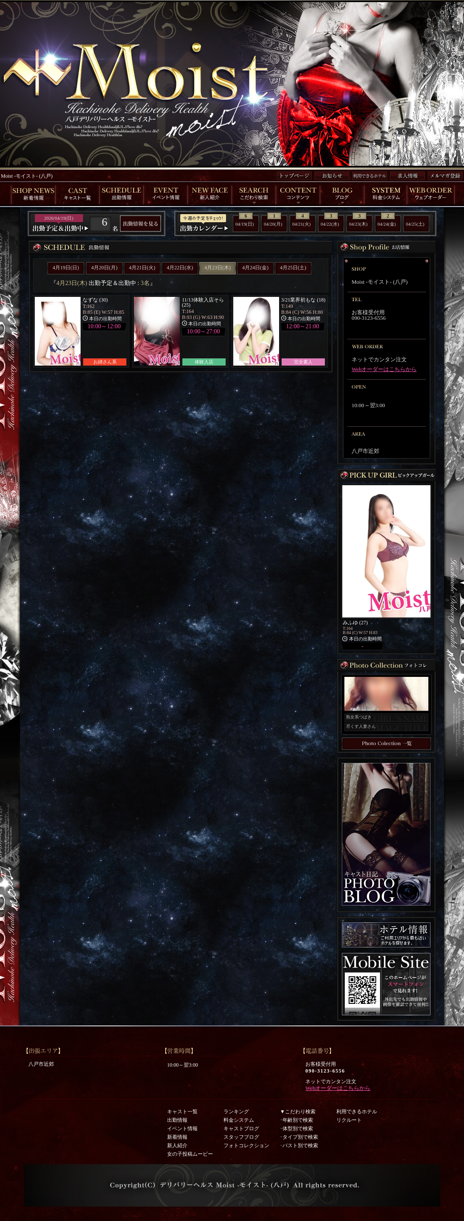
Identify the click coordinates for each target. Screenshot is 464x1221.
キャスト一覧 (182, 1112)
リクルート (349, 1120)
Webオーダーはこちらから (384, 369)
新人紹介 (177, 1145)
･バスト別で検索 (299, 1145)
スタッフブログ (241, 1137)
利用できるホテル (356, 1112)
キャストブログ (241, 1129)
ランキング (236, 1112)
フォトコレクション (246, 1145)
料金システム (239, 1120)
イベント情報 (182, 1129)
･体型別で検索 (296, 1129)
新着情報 (177, 1137)
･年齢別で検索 (296, 1120)
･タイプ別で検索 (299, 1137)
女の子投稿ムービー (190, 1154)
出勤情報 (177, 1120)
